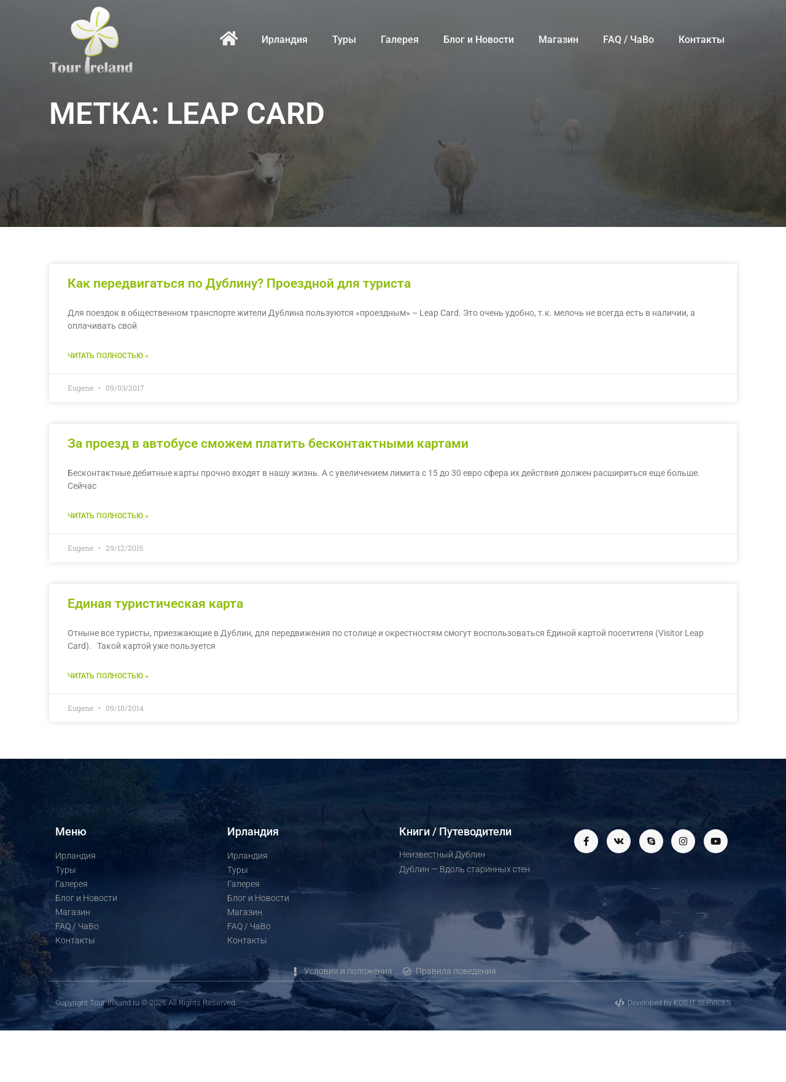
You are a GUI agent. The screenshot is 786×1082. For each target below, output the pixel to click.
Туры (344, 39)
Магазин (558, 39)
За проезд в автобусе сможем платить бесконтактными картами (268, 443)
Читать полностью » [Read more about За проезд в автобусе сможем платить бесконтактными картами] (108, 516)
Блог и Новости (478, 39)
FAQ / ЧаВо (628, 39)
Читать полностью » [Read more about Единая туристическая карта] (108, 676)
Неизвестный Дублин (442, 854)
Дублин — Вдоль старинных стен (464, 869)
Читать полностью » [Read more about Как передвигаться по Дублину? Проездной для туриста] (108, 355)
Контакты (702, 39)
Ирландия (285, 39)
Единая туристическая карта (155, 603)
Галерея (400, 39)
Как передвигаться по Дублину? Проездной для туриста (239, 283)
